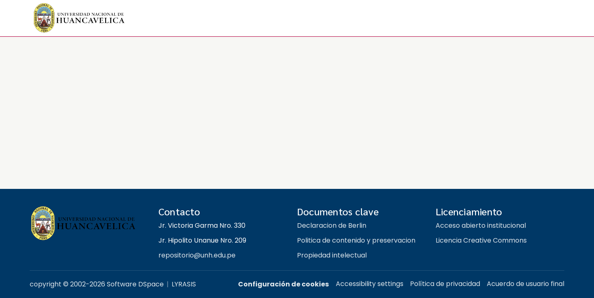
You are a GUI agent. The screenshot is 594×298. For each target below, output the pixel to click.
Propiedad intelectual (332, 255)
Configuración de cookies (283, 284)
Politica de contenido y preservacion (356, 240)
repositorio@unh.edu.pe (197, 255)
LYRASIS (184, 284)
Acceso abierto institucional (481, 225)
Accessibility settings (369, 283)
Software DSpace (135, 284)
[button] (79, 18)
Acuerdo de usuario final (525, 283)
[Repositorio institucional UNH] (87, 223)
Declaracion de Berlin (331, 225)
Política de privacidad (445, 283)
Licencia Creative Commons (481, 240)
